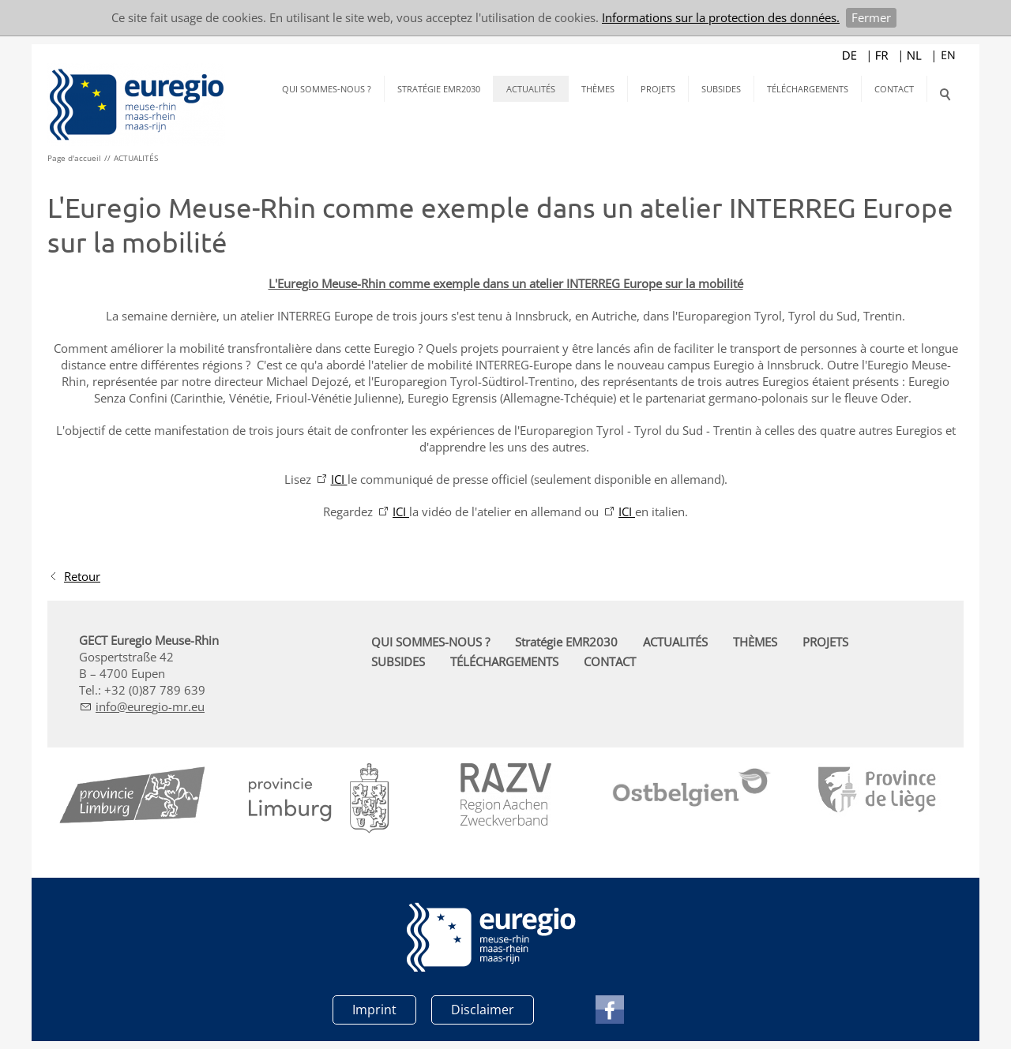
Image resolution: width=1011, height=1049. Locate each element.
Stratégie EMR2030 (438, 89)
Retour (82, 576)
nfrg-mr (150, 706)
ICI (339, 479)
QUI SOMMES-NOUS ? (326, 89)
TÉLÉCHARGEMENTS (807, 89)
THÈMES (597, 89)
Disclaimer (482, 1009)
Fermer (871, 17)
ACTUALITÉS (530, 89)
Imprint (374, 1009)
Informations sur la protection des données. (721, 17)
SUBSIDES (721, 89)
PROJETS (658, 89)
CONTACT (894, 89)
